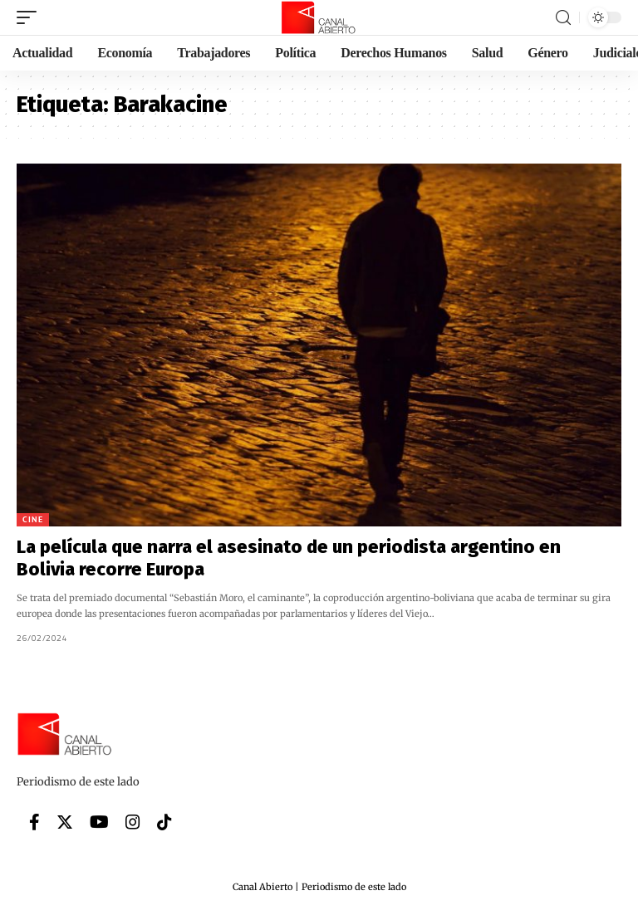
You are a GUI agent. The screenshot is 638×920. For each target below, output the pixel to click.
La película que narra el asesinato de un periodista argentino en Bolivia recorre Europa (289, 558)
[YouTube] (99, 822)
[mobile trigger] (31, 17)
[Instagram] (133, 822)
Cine (32, 519)
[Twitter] (64, 822)
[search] (563, 18)
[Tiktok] (164, 822)
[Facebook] (34, 822)
